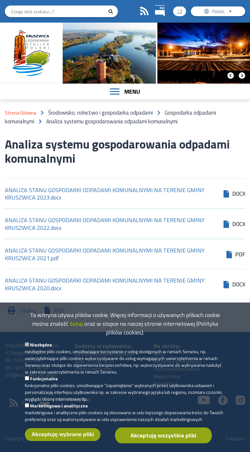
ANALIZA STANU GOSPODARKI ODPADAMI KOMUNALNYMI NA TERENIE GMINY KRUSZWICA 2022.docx (104, 224)
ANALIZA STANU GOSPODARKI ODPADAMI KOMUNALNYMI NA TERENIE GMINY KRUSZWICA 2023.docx (104, 194)
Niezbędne (41, 350)
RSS (144, 11)
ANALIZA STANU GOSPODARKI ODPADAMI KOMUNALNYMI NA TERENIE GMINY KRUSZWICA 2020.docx (104, 284)
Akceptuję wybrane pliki (62, 440)
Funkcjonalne (44, 384)
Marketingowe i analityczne (59, 411)
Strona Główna (20, 113)
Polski (223, 12)
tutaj (76, 329)
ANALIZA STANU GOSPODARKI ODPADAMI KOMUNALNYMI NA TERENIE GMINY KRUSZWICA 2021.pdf (104, 254)
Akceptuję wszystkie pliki (163, 441)
